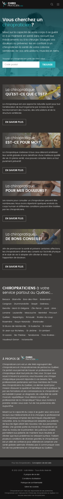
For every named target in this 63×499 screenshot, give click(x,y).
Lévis (53, 308)
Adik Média (28, 470)
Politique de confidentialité (31, 483)
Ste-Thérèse (20, 335)
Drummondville (21, 304)
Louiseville (17, 313)
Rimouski (30, 317)
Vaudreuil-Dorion (10, 340)
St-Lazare (7, 335)
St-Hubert (47, 326)
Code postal (11, 64)
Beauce (6, 299)
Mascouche (30, 313)
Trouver (47, 65)
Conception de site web (41, 463)
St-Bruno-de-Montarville (14, 326)
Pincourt (53, 313)
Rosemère (7, 322)
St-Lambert (44, 331)
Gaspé (34, 304)
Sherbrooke (38, 322)
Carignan (7, 304)
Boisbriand (45, 299)
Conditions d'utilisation (31, 478)
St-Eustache (34, 326)
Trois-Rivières (47, 335)
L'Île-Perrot (36, 308)
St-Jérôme (31, 331)
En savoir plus (14, 122)
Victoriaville (27, 340)
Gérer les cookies (32, 487)
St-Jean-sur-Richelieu (13, 331)
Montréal (42, 313)
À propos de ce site (31, 474)
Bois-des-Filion (30, 299)
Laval (46, 308)
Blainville (16, 299)
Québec (6, 317)
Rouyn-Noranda (22, 322)
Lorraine (6, 313)
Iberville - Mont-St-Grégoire (15, 308)
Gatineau (44, 304)
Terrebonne (33, 335)
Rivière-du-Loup (45, 317)
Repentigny (18, 317)
